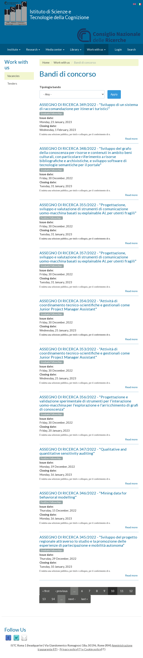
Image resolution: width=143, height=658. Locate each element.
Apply (114, 94)
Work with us (96, 49)
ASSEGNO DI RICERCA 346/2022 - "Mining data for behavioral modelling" (83, 495)
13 (44, 599)
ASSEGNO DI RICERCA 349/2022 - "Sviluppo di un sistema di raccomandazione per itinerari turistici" (88, 106)
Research (33, 49)
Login (118, 49)
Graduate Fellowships (51, 113)
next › (71, 599)
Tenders (12, 83)
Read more (131, 138)
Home (46, 62)
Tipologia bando (50, 87)
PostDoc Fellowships (51, 218)
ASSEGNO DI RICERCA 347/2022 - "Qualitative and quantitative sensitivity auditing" (83, 451)
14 (53, 599)
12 (131, 591)
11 (121, 591)
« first (46, 591)
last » (84, 599)
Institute (13, 49)
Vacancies (13, 76)
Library (75, 49)
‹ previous (61, 591)
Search (131, 49)
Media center (55, 49)
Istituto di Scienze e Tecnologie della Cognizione (59, 14)
